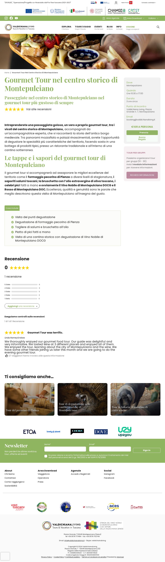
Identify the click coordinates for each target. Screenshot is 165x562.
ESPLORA (66, 27)
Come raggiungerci (14, 481)
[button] (133, 18)
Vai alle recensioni (38, 109)
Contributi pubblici (72, 557)
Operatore (43, 477)
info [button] (119, 27)
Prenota (144, 132)
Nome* (47, 444)
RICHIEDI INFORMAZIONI (142, 175)
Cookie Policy (59, 557)
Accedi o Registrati (80, 474)
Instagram (109, 474)
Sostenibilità (11, 485)
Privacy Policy (46, 557)
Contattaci (10, 477)
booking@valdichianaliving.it (140, 119)
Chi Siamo (10, 474)
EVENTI (99, 27)
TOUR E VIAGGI (83, 27)
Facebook (109, 477)
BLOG (110, 27)
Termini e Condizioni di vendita (94, 557)
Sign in (146, 450)
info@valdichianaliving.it (74, 540)
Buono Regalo (142, 138)
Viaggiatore (44, 474)
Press (40, 481)
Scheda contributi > (149, 3)
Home (7, 72)
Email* (92, 444)
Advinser (120, 557)
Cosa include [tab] (12, 208)
